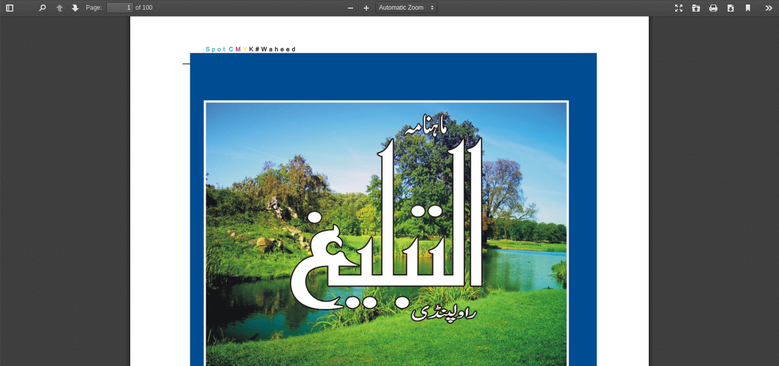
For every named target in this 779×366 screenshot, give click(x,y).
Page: (94, 7)
